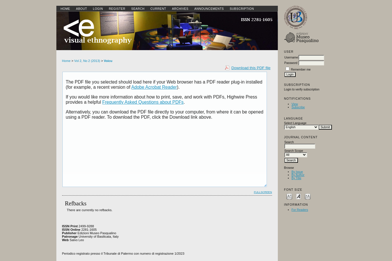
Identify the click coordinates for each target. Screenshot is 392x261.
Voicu (108, 61)
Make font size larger (308, 196)
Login (98, 8)
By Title (296, 178)
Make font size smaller (289, 196)
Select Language (295, 123)
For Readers (300, 209)
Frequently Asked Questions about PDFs (143, 102)
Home (65, 8)
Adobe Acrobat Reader (154, 87)
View (295, 104)
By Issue (297, 171)
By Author (298, 175)
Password (291, 63)
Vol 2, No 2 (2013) (87, 61)
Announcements (209, 8)
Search (137, 8)
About (81, 8)
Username (291, 57)
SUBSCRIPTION (242, 8)
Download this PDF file (251, 68)
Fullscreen (263, 192)
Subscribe (298, 107)
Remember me (301, 69)
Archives (180, 8)
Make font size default (298, 196)
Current (158, 8)
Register (117, 8)
